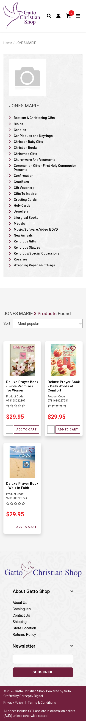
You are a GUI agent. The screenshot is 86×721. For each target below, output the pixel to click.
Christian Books (26, 147)
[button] (68, 16)
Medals (19, 223)
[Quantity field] (9, 429)
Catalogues (22, 609)
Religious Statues (27, 247)
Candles (20, 130)
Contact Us (21, 615)
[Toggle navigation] (78, 16)
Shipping (20, 622)
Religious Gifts (25, 241)
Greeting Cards (25, 199)
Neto (67, 691)
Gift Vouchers (24, 188)
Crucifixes (21, 182)
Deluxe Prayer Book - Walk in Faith (22, 486)
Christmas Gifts (25, 154)
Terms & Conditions (42, 702)
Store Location (24, 628)
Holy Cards (22, 205)
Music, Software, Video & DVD (36, 229)
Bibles (18, 124)
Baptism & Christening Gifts (34, 118)
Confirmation (23, 176)
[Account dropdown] (58, 16)
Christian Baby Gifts (28, 142)
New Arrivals (23, 235)
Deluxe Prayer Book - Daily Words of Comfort (64, 386)
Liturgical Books (26, 217)
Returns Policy (24, 634)
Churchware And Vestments (34, 160)
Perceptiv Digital (31, 696)
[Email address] (43, 659)
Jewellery (21, 211)
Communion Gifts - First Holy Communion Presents (45, 168)
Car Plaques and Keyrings (33, 136)
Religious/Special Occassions (36, 253)
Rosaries (21, 259)
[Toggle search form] (49, 16)
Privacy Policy (13, 702)
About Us (20, 602)
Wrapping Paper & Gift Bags (34, 265)
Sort (6, 323)
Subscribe (43, 672)
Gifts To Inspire (25, 194)
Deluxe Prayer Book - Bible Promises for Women (22, 386)
